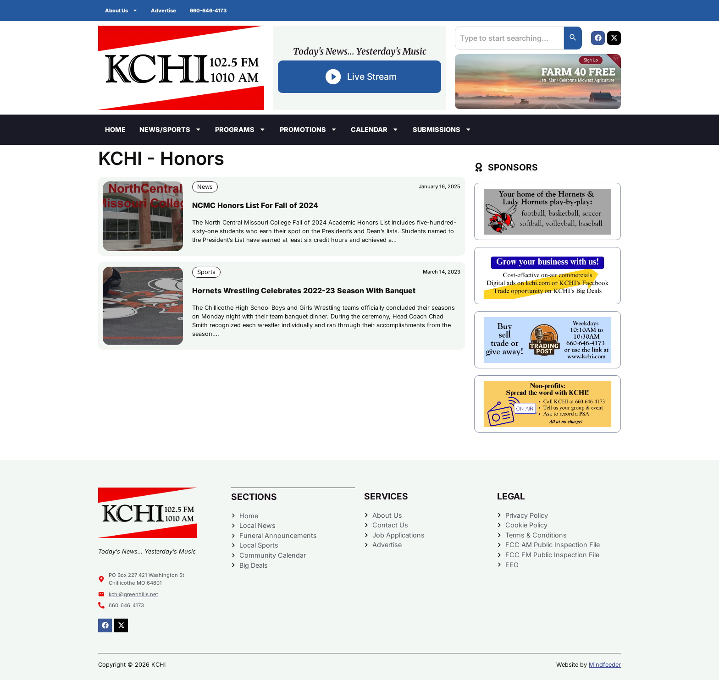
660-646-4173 (208, 10)
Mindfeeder (605, 664)
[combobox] (509, 38)
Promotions (308, 129)
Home (115, 129)
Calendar (374, 129)
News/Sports (170, 129)
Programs (240, 129)
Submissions (442, 129)
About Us (121, 10)
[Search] (573, 38)
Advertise (164, 10)
